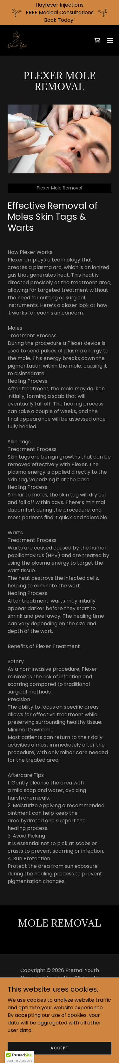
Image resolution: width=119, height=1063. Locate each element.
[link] (17, 40)
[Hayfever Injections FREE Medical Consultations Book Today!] (59, 12)
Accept (59, 1047)
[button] (110, 40)
